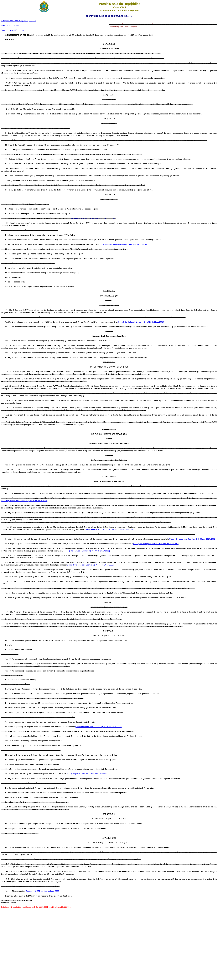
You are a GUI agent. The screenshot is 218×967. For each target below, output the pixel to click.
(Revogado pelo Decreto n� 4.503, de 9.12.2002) (175, 534)
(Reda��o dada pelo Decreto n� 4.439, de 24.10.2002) (24, 501)
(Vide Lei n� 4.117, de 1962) (13, 30)
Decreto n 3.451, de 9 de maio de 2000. (43, 891)
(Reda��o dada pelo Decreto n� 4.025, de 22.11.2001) (93, 218)
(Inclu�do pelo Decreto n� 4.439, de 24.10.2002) (86, 774)
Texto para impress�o (10, 25)
